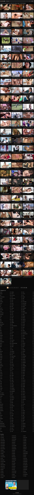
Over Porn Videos (14, 439)
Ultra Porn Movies (3, 456)
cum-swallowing (5, 394)
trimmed (32, 28)
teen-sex (28, 383)
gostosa (17, 335)
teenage (28, 385)
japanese (31, 244)
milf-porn (17, 396)
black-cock (5, 351)
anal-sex (5, 298)
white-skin (28, 426)
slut (28, 340)
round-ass (28, 321)
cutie (31, 86)
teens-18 (28, 393)
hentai (17, 349)
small (28, 341)
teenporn (27, 219)
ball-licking (5, 322)
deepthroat (4, 69)
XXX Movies (2, 450)
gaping (17, 327)
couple (25, 119)
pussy (5, 152)
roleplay (28, 317)
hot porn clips (13, 440)
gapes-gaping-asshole (17, 325)
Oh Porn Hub (13, 443)
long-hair (17, 381)
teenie (20, 11)
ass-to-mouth (5, 313)
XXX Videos (2, 453)
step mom (17, 44)
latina (4, 169)
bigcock (5, 345)
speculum (28, 351)
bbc (5, 28)
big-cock (5, 338)
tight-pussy (28, 399)
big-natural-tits (5, 341)
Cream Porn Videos (3, 461)
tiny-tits (28, 404)
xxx (28, 429)
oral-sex (17, 413)
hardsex (15, 161)
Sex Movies (13, 474)
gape (19, 86)
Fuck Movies (13, 455)
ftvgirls (17, 317)
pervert (30, 177)
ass (33, 94)
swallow (28, 375)
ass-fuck (5, 308)
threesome (4, 86)
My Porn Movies (14, 437)
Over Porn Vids (25, 458)
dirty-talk (5, 415)
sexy (3, 28)
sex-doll (28, 324)
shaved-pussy (28, 332)
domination (5, 421)
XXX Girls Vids (13, 466)
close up (29, 28)
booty (5, 362)
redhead (28, 311)
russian (31, 53)
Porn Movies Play (25, 474)
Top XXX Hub (13, 450)
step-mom (28, 359)
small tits (18, 219)
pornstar (28, 293)
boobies (5, 359)
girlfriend (17, 332)
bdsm (15, 111)
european (5, 431)
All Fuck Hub (13, 461)
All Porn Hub (25, 443)
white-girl (28, 425)
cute (20, 136)
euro (5, 429)
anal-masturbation (5, 297)
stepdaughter (28, 365)
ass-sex (5, 311)
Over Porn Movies (14, 445)
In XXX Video (2, 437)
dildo (27, 136)
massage (17, 385)
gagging (17, 321)
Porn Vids (25, 471)
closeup (27, 28)
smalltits (28, 345)
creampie (5, 388)
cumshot (27, 61)
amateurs (5, 293)
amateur (13, 11)
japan (17, 367)
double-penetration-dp (5, 426)
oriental (17, 418)
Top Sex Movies (25, 469)
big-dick (5, 340)
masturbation (17, 391)
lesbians (17, 375)
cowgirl (18, 119)
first (17, 309)
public (19, 111)
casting (5, 372)
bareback (5, 325)
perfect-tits (17, 426)
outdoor (10, 44)
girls (17, 333)
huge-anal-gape (17, 356)
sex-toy (28, 325)
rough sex (28, 44)
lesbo (17, 377)
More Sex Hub (13, 456)
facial (19, 144)
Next (26, 287)
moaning (24, 44)
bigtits (5, 346)
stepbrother (28, 362)
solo (28, 348)
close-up (5, 375)
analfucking (5, 301)
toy (28, 407)
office (17, 407)
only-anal (17, 410)
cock (5, 380)
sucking (28, 373)
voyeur (28, 418)
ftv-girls (17, 316)
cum (20, 260)
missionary (17, 397)
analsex (5, 303)
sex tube (2, 458)
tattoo (14, 94)
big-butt (5, 337)
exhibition (17, 292)
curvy (5, 397)
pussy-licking (28, 303)
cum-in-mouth (5, 393)
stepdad (28, 364)
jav (17, 370)
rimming (28, 316)
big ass (9, 28)
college (5, 381)
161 (21, 287)
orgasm (17, 415)
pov (28, 295)
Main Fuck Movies (3, 448)
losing (17, 383)
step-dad (28, 357)
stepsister (18, 152)
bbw (5, 329)
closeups (5, 378)
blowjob (4, 11)
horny (17, 354)
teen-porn (28, 381)
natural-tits (17, 405)
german (17, 329)
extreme (32, 161)
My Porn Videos (25, 463)
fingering (18, 11)
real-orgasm (28, 308)
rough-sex (28, 319)
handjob (19, 202)
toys (28, 409)
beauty (5, 332)
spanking (3, 252)
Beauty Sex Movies (3, 464)
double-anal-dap (5, 423)
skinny (31, 44)
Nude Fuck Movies (26, 453)
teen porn (20, 61)
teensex (29, 219)
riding (8, 53)
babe (19, 194)
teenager (17, 227)
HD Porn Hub (2, 435)
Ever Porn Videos (14, 472)
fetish (21, 111)
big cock (2, 28)
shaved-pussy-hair (28, 333)
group (7, 260)
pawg (7, 28)
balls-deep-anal (5, 324)
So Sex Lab (25, 456)
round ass (32, 36)
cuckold (5, 389)
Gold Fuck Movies (14, 448)
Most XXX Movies (26, 466)
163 (24, 287)
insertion (17, 364)
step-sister (28, 361)
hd (17, 348)
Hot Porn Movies (3, 443)
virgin (10, 61)
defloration (5, 407)
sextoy (28, 327)
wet (28, 421)
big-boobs (5, 335)
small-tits (28, 343)
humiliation (17, 357)
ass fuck (31, 69)
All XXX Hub (25, 442)
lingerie (17, 380)
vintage (21, 53)
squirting (5, 202)
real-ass (28, 306)
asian (3, 152)
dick (5, 412)
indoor (17, 362)
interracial (17, 365)
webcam (28, 420)
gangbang (18, 136)
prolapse (28, 297)
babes (5, 321)
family (12, 44)
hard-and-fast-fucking (17, 343)
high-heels (17, 351)
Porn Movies (13, 453)
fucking (18, 28)
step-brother (28, 356)
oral (2, 169)
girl (17, 330)
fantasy (17, 303)
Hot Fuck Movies (25, 461)
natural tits (31, 11)
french (17, 314)
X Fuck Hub (2, 474)
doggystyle (15, 219)
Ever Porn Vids (25, 472)
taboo (14, 44)
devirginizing (5, 410)
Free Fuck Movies (3, 440)
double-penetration (5, 425)
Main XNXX (2, 469)
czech (5, 402)
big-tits (5, 343)
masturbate (7, 169)
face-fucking (17, 295)
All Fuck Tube (25, 448)
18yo (10, 227)
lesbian (17, 373)
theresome (28, 396)
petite (20, 28)
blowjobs (27, 169)
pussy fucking (18, 161)
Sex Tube (25, 435)
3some (8, 61)
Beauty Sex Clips (3, 466)
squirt (28, 353)
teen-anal (28, 380)
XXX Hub (24, 450)
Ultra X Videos (13, 463)
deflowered (5, 409)
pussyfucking (28, 305)
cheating (7, 44)
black (21, 194)
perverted (17, 429)
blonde (9, 152)
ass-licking (5, 309)
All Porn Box (25, 455)
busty (5, 367)
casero (5, 370)
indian (12, 194)
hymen (17, 359)
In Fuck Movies (2, 455)
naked (17, 402)
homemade (8, 36)
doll (5, 420)
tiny (28, 402)
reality (15, 277)
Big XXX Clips (25, 447)
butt (10, 152)
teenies (28, 389)
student (28, 372)
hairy (19, 53)
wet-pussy (28, 423)
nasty (17, 404)
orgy (17, 417)
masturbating (17, 389)
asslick (5, 316)
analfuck (5, 300)
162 (22, 287)
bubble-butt (5, 365)
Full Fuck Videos (2, 447)
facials (17, 300)
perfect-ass (17, 425)
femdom (17, 111)
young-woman (28, 431)
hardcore (2, 11)
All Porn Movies (14, 447)
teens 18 (7, 202)
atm (5, 317)
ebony (7, 111)
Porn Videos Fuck (25, 464)
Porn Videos (2, 463)
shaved (26, 86)
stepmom (28, 367)
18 (9, 202)
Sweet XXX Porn (14, 458)
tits (8, 86)
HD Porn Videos (2, 439)
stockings (28, 370)
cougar (5, 383)
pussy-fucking (28, 301)
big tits (25, 11)
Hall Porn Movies (14, 435)
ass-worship (5, 314)
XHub (2, 1)
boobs (5, 361)
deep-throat (5, 404)
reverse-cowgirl (28, 313)
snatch (28, 346)
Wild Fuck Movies (3, 442)
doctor (5, 417)
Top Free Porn (13, 442)
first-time (17, 311)
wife (5, 44)
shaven (28, 335)
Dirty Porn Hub (25, 437)
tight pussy (9, 11)
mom (19, 44)
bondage (5, 357)
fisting (17, 313)
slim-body (28, 338)
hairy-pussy (17, 340)
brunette (7, 11)
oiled (17, 409)
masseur (17, 386)
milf (23, 11)
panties (17, 421)
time (28, 401)
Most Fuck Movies (26, 451)
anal (6, 36)
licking (17, 378)
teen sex (32, 219)
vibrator (28, 412)
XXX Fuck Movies (3, 445)
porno (28, 292)
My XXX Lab (13, 469)
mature (17, 393)
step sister (20, 152)
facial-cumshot (17, 298)
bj (5, 348)
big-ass (5, 333)
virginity (19, 277)
